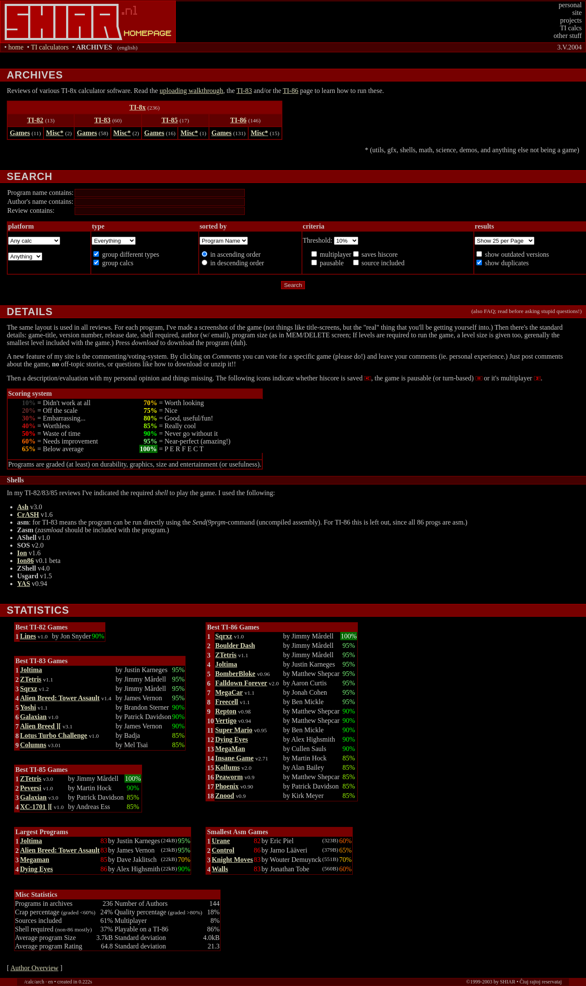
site (577, 12)
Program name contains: (40, 192)
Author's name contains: (40, 201)
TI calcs (571, 28)
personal (570, 5)
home (16, 47)
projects (571, 20)
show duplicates (506, 263)
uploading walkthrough (191, 90)
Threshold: (318, 240)
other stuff (568, 35)
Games (20, 132)
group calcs (116, 263)
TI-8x (137, 107)
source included (382, 263)
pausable (331, 263)
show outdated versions (516, 254)
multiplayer (334, 254)
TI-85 (170, 120)
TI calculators (49, 47)
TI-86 (290, 90)
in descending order (236, 263)
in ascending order (235, 254)
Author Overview (34, 968)
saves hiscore (379, 254)
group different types (129, 254)
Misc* (55, 132)
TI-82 (35, 120)
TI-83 (244, 90)
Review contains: (31, 210)
